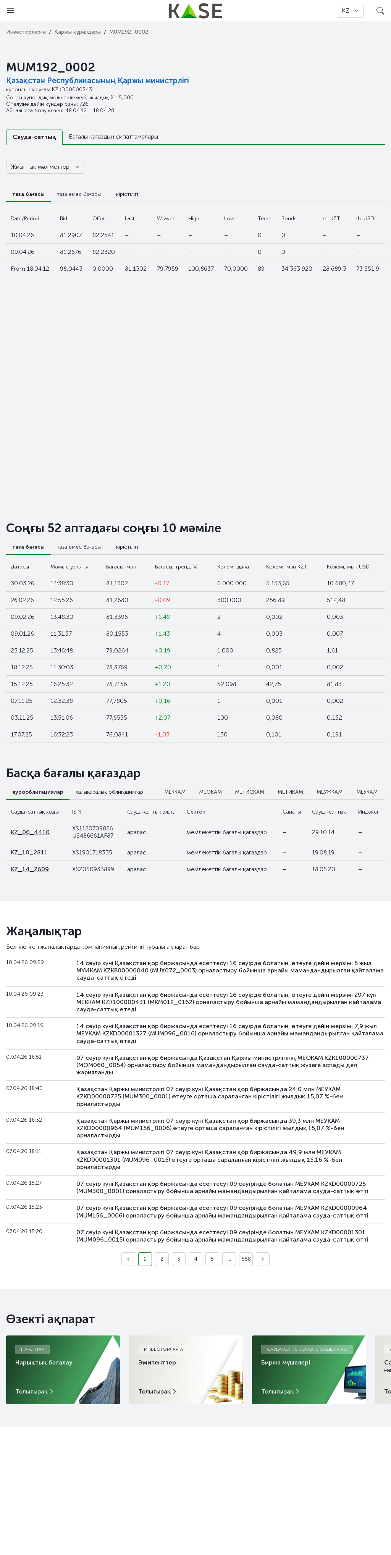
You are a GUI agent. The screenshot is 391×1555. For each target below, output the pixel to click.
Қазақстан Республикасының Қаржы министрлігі (97, 80)
